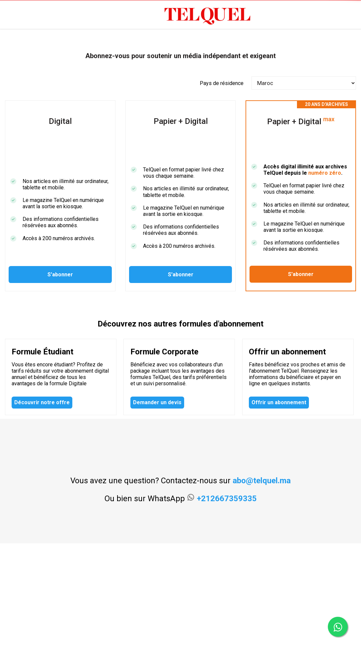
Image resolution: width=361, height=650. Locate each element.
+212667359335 (227, 498)
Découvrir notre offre (42, 402)
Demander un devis (157, 402)
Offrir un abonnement (279, 402)
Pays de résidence (222, 83)
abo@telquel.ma (262, 480)
